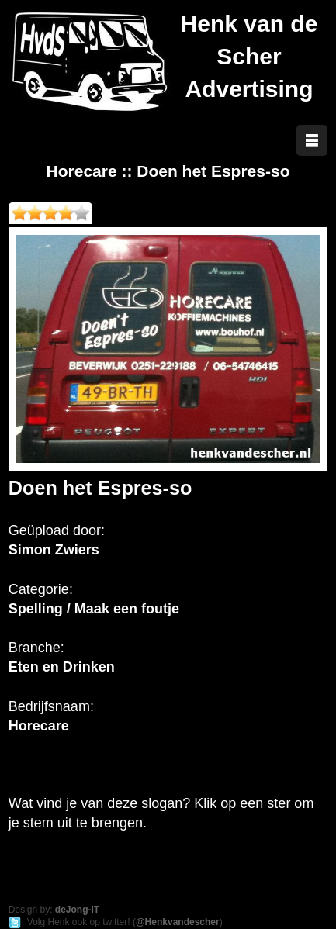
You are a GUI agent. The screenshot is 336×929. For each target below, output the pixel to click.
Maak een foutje (126, 608)
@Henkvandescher (178, 922)
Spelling (36, 608)
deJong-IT (77, 909)
